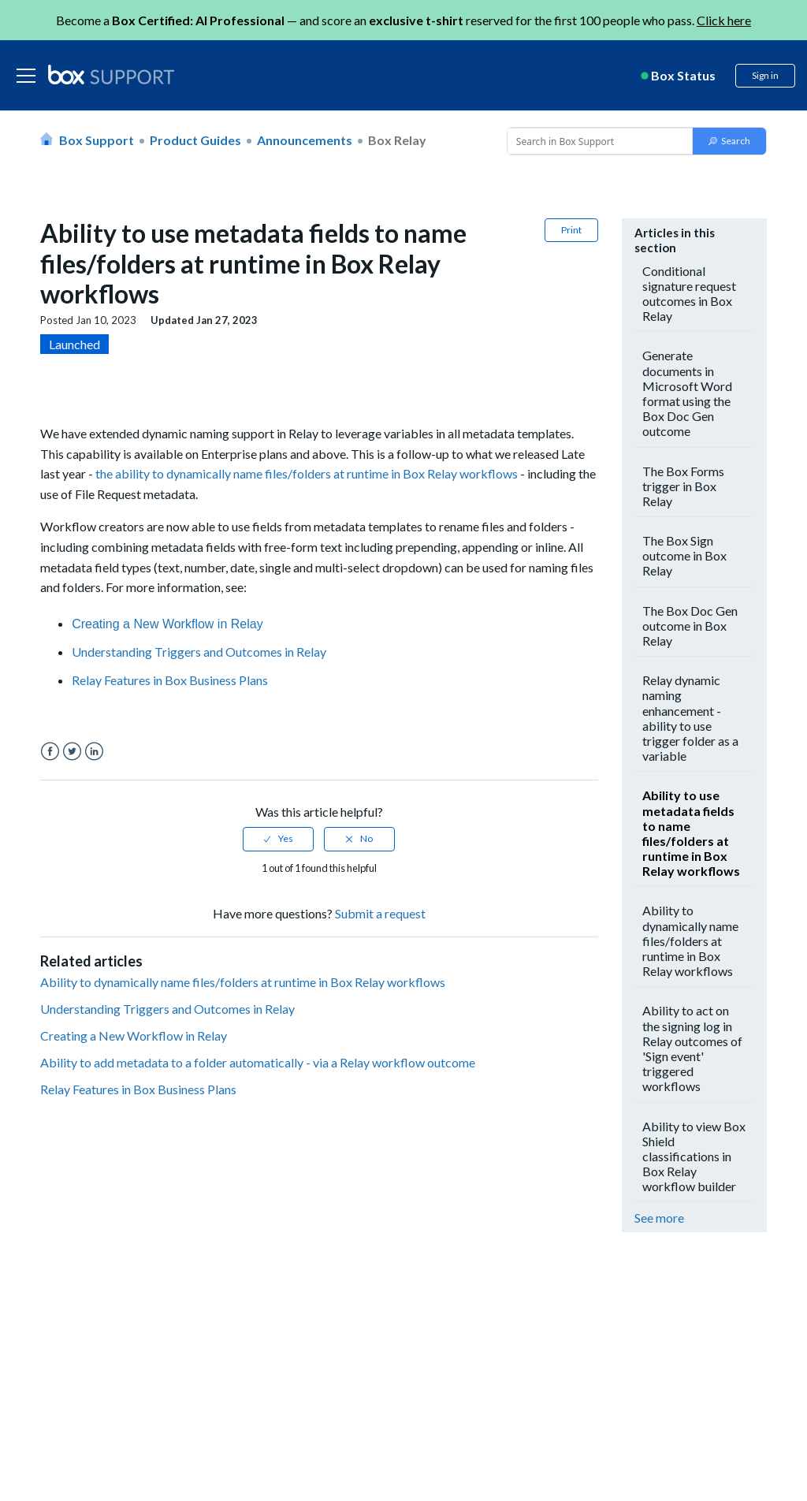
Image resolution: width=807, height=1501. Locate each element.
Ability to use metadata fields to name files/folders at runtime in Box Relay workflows (691, 833)
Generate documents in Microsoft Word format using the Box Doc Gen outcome (687, 393)
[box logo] (111, 74)
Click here (724, 20)
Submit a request (380, 913)
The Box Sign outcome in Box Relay (684, 555)
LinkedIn (94, 752)
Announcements (304, 139)
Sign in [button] (765, 75)
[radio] (278, 839)
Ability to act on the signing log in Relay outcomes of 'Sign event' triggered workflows (692, 1048)
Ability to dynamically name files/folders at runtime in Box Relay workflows (242, 981)
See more (659, 1217)
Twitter (72, 752)
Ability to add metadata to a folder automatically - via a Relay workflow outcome (257, 1062)
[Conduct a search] (598, 141)
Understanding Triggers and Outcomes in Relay (199, 651)
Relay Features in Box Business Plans (170, 679)
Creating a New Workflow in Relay (167, 624)
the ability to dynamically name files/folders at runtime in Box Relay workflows (306, 473)
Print (571, 230)
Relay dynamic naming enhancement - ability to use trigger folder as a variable (690, 717)
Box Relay (397, 139)
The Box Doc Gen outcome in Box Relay (690, 625)
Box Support (96, 139)
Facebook (50, 752)
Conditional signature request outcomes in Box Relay (689, 293)
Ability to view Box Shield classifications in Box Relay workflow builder (694, 1156)
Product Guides (195, 139)
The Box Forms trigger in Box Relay (683, 486)
